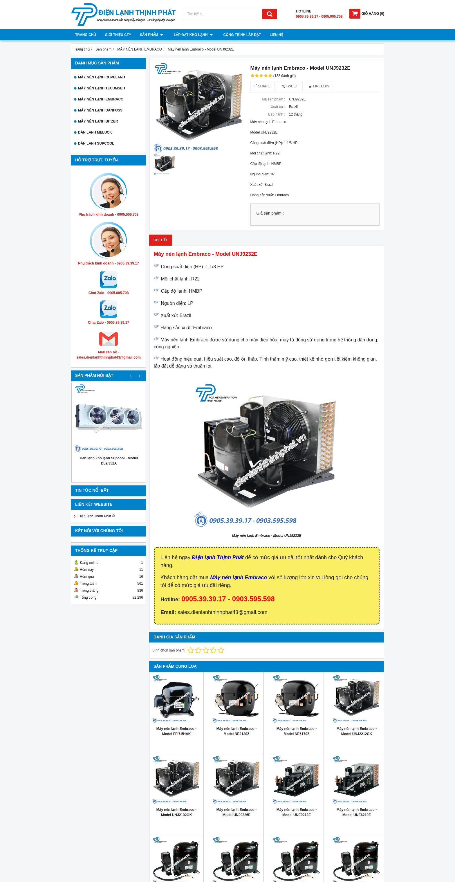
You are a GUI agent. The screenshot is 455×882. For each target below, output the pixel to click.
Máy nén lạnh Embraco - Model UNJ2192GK (176, 812)
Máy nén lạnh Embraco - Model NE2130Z (236, 731)
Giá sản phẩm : (270, 213)
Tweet (289, 86)
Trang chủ (85, 35)
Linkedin (319, 86)
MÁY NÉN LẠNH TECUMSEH (101, 88)
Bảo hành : (276, 114)
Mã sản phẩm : (273, 99)
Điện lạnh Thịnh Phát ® (96, 516)
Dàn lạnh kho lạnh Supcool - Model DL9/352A (109, 460)
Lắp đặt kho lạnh (191, 35)
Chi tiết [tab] (161, 240)
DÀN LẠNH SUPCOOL (96, 143)
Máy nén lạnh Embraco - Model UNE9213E (297, 812)
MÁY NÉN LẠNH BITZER (98, 121)
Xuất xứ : (278, 107)
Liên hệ (272, 35)
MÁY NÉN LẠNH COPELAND (101, 77)
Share (262, 86)
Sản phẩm (151, 35)
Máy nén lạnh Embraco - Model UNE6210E (357, 812)
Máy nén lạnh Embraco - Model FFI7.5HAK (176, 731)
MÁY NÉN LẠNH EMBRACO (100, 99)
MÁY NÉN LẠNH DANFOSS (100, 110)
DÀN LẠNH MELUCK (95, 132)
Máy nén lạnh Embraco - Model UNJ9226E (236, 812)
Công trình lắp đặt (238, 35)
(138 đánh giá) (284, 76)
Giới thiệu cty (118, 35)
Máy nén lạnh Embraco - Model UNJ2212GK (357, 731)
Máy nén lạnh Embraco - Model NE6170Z (297, 731)
